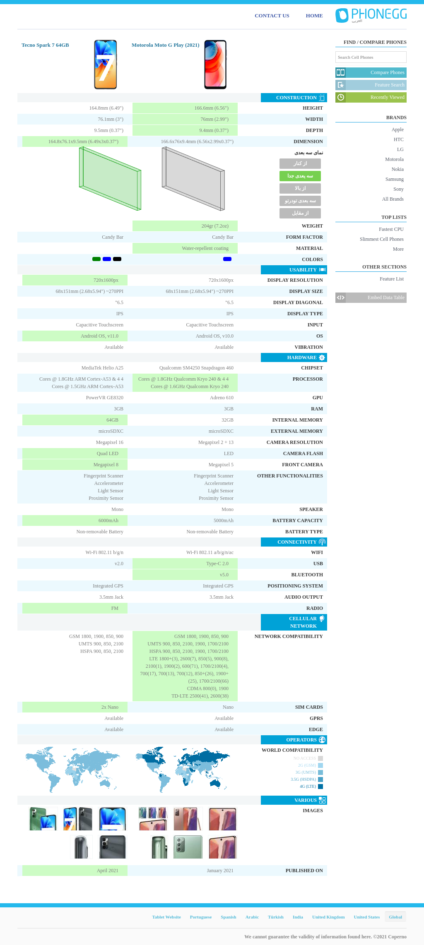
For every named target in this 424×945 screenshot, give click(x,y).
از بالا (300, 188)
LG (400, 149)
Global (395, 916)
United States (367, 916)
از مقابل (300, 213)
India (298, 916)
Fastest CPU (391, 229)
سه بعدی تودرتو (300, 201)
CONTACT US (272, 15)
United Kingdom (328, 916)
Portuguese (201, 916)
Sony (398, 189)
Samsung (394, 179)
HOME (314, 15)
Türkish (276, 916)
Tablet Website (166, 916)
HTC (399, 139)
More (398, 249)
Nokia (398, 169)
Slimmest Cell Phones (382, 239)
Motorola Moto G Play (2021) (166, 45)
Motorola (394, 159)
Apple (398, 129)
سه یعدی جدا (300, 176)
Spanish (228, 916)
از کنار (300, 163)
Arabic (252, 916)
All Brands (393, 199)
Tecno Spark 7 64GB (45, 45)
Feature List (392, 279)
